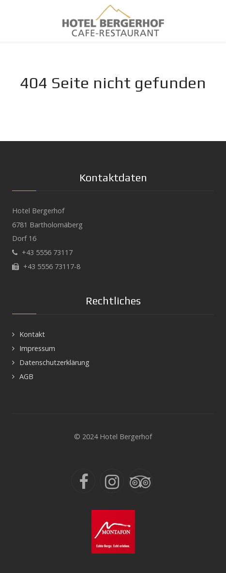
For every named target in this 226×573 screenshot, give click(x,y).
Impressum (37, 348)
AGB (26, 376)
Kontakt (32, 334)
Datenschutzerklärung (54, 362)
